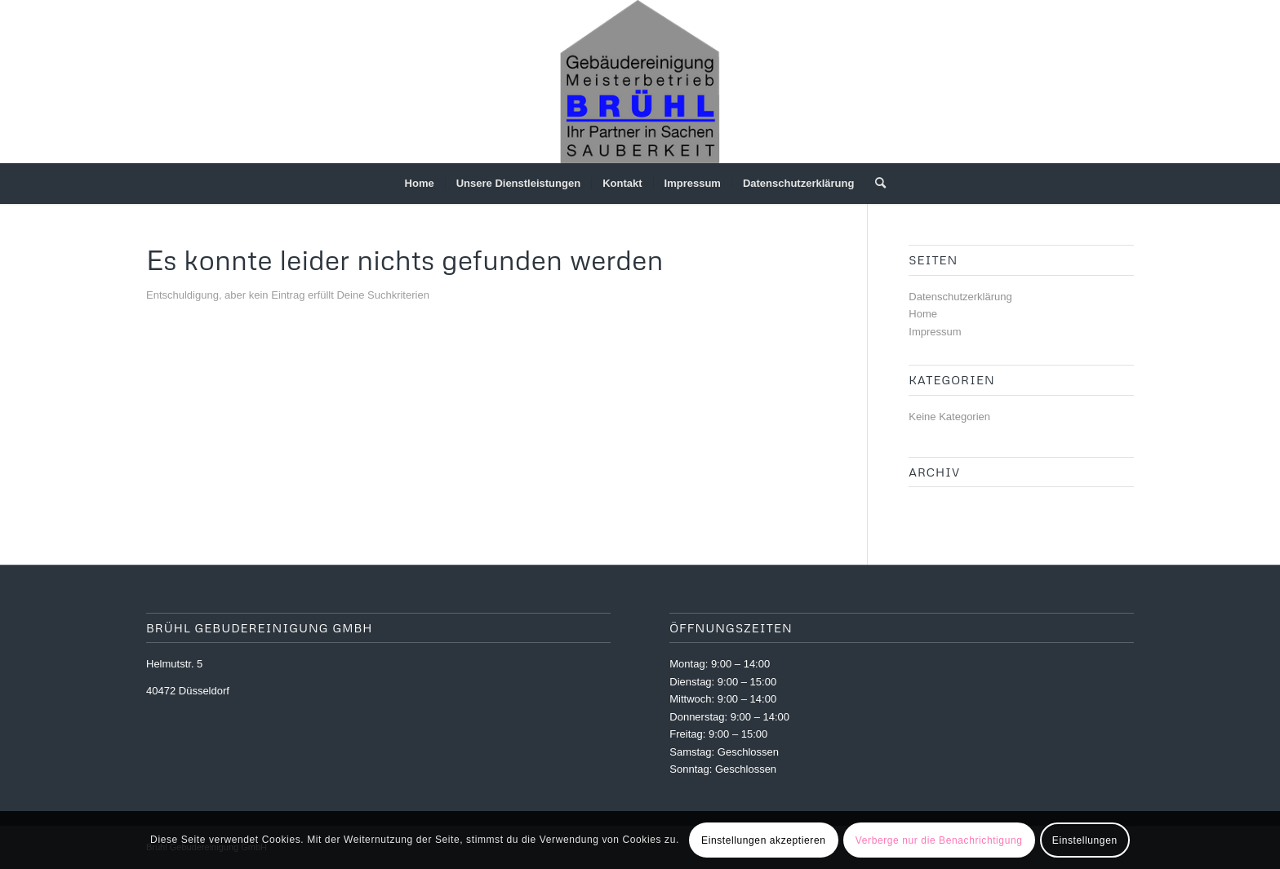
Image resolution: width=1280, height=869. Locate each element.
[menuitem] (419, 183)
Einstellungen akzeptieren (763, 840)
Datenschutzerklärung (960, 296)
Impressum (935, 332)
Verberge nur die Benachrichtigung (939, 840)
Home (923, 314)
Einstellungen (1085, 840)
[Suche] (875, 183)
